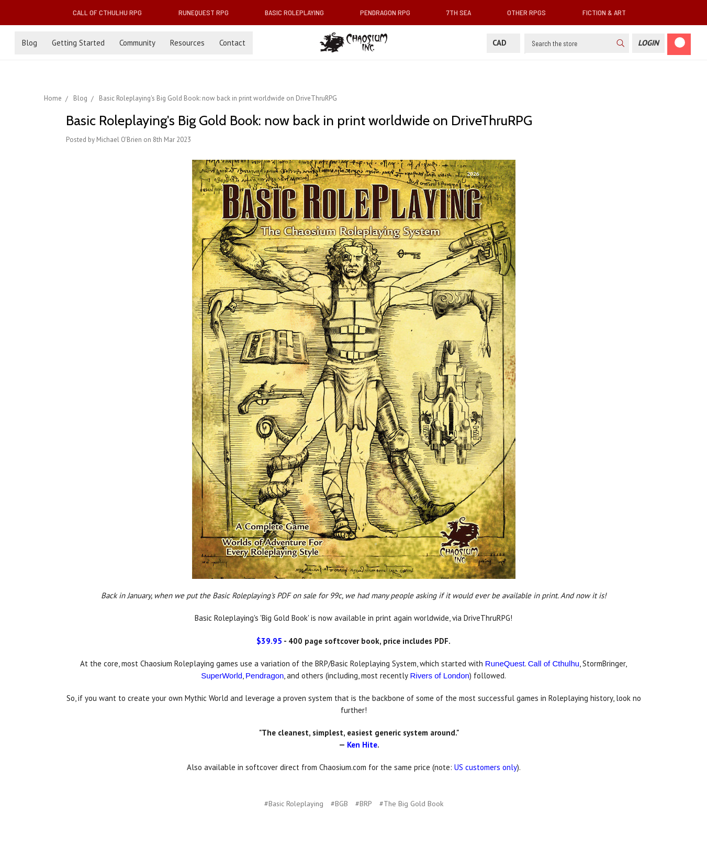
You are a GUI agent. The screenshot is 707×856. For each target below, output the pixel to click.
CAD (503, 43)
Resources (187, 43)
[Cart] (679, 44)
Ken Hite (362, 745)
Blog (29, 43)
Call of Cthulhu (553, 663)
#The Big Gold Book (411, 803)
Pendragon (264, 675)
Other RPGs (530, 12)
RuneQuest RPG (207, 12)
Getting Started (78, 43)
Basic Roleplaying (298, 12)
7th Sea (462, 12)
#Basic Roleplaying (293, 803)
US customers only (485, 767)
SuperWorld (221, 675)
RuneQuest (505, 663)
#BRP (363, 803)
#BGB (339, 803)
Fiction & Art (608, 12)
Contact (232, 43)
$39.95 (269, 641)
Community (137, 43)
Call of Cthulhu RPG (111, 12)
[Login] (648, 43)
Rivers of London (439, 675)
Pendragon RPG (389, 12)
